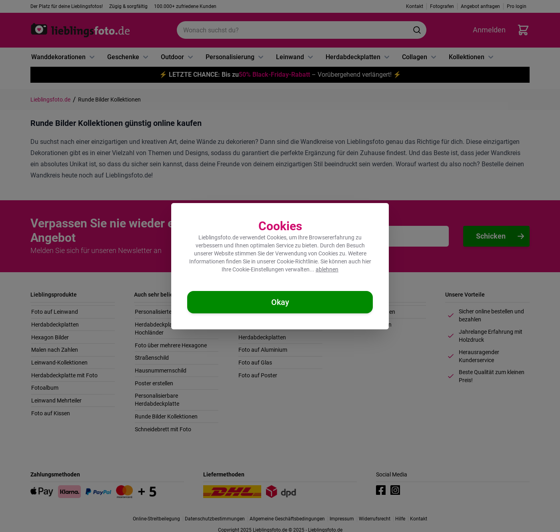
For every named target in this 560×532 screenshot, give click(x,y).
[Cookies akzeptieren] (280, 302)
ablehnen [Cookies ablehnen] (327, 269)
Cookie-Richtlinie (297, 261)
